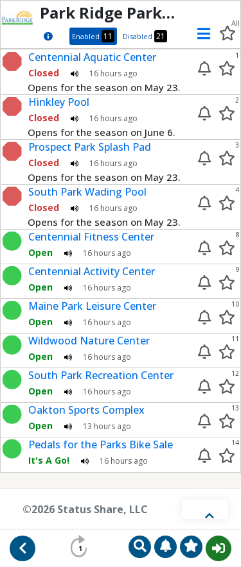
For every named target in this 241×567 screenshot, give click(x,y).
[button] (200, 33)
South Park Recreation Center (101, 375)
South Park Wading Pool (87, 192)
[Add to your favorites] (227, 68)
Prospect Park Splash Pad (89, 147)
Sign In (218, 548)
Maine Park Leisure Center (92, 306)
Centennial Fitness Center (91, 237)
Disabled (145, 36)
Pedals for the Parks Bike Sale (100, 444)
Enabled (93, 36)
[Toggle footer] (205, 509)
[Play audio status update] (74, 72)
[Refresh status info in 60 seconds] (80, 546)
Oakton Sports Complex (86, 410)
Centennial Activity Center (91, 271)
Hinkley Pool (58, 102)
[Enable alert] (204, 68)
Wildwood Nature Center (89, 340)
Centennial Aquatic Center (92, 57)
